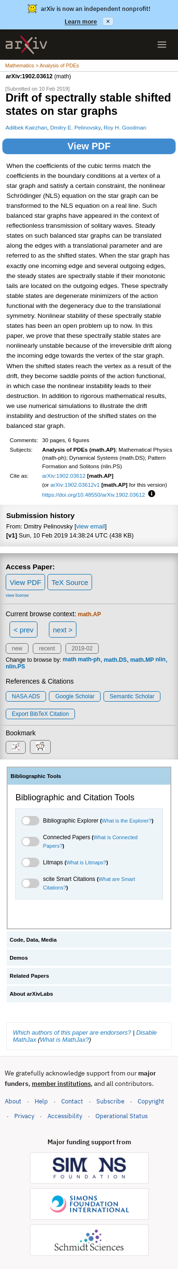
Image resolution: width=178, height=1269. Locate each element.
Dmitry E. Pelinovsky (75, 127)
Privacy (24, 1116)
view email (90, 526)
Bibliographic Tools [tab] (35, 776)
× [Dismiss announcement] (108, 21)
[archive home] (26, 45)
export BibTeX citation (40, 714)
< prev (24, 630)
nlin (161, 660)
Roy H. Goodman (124, 127)
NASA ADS (26, 696)
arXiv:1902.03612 (64, 475)
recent (47, 648)
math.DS (115, 660)
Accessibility (64, 1116)
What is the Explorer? (126, 821)
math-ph (89, 660)
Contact (72, 1101)
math (69, 660)
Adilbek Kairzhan (26, 127)
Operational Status (121, 1115)
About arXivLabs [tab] (31, 994)
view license (17, 595)
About (13, 1101)
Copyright (151, 1101)
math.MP (142, 660)
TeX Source (69, 582)
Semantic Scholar (132, 696)
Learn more (81, 22)
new (17, 648)
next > (62, 630)
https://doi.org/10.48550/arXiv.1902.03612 (93, 494)
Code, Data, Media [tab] (32, 940)
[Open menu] (161, 44)
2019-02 (82, 648)
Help (41, 1101)
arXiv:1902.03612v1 (75, 485)
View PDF (89, 146)
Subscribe (110, 1101)
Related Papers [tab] (29, 976)
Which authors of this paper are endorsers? (72, 1032)
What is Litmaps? (86, 862)
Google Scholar (74, 696)
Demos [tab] (18, 958)
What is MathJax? (64, 1039)
